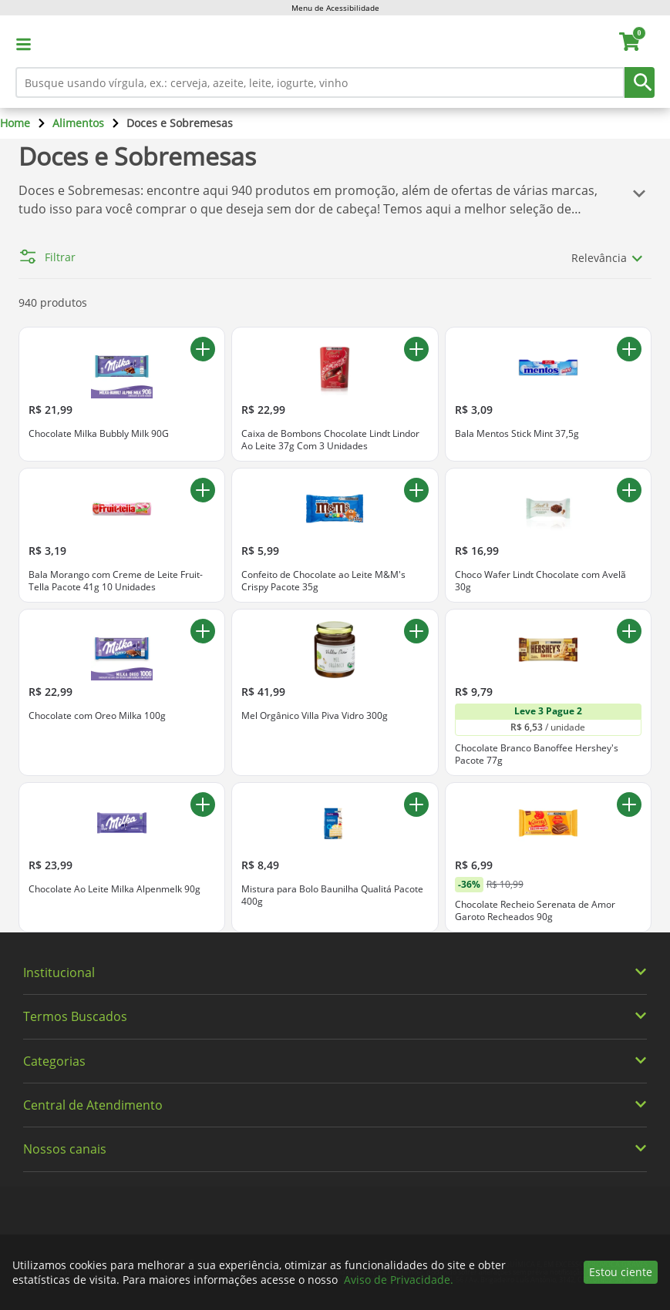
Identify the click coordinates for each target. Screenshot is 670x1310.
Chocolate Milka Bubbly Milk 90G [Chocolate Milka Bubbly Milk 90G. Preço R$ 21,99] (99, 434)
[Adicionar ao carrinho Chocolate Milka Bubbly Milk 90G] (202, 349)
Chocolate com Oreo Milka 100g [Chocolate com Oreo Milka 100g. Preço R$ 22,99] (97, 716)
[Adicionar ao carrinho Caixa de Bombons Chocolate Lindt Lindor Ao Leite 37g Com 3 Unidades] (416, 349)
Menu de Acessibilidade (335, 7)
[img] (335, 939)
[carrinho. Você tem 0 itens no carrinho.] (636, 44)
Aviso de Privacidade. (398, 1279)
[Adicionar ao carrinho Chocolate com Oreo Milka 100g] (202, 631)
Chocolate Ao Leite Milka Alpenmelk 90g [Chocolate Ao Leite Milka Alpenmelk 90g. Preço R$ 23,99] (114, 889)
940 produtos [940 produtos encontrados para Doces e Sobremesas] (53, 302)
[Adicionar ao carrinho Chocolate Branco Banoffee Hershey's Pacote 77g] (629, 631)
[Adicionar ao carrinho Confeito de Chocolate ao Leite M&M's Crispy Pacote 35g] (416, 490)
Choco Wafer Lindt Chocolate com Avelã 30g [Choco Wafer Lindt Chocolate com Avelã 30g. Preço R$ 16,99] (540, 581)
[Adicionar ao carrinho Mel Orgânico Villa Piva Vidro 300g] (416, 631)
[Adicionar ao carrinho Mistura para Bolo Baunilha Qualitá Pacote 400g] (416, 804)
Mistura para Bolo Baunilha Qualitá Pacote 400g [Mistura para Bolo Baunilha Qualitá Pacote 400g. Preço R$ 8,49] (332, 895)
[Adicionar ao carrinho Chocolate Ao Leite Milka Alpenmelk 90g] (202, 804)
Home (15, 123)
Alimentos (78, 123)
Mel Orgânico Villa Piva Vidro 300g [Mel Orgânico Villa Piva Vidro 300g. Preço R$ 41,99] (314, 716)
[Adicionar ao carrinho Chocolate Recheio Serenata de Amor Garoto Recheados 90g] (629, 804)
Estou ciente (620, 1272)
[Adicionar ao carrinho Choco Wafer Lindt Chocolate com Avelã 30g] (629, 490)
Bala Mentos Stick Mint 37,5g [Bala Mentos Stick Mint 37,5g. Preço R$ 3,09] (517, 434)
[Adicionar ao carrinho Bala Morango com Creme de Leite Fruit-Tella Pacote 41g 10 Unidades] (202, 490)
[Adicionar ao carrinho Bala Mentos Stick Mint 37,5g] (629, 349)
